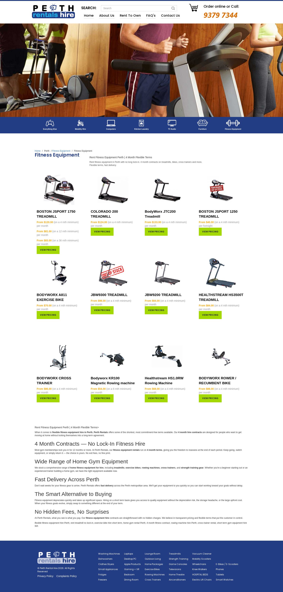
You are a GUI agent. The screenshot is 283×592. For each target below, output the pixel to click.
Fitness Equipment (233, 129)
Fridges (102, 574)
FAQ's (151, 15)
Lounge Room (152, 553)
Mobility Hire (80, 129)
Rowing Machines (155, 574)
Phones (220, 569)
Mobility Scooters (201, 558)
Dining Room (131, 579)
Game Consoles (178, 564)
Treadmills (175, 553)
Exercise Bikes (152, 569)
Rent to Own (130, 15)
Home (89, 15)
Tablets (220, 574)
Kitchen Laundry (141, 129)
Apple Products (132, 564)
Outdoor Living (153, 558)
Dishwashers (105, 558)
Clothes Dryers (106, 564)
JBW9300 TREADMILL (109, 295)
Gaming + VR (131, 569)
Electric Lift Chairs (202, 579)
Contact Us (170, 15)
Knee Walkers (199, 569)
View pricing (48, 249)
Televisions (175, 569)
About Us (106, 15)
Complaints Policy (66, 576)
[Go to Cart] (193, 8)
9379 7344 (221, 15)
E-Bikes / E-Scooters (227, 564)
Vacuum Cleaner (201, 553)
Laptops (128, 553)
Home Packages (154, 564)
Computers (111, 129)
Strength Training (178, 558)
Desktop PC (130, 558)
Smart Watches (224, 579)
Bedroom (129, 574)
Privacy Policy (45, 576)
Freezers (102, 579)
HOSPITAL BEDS (200, 574)
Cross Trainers (153, 579)
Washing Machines (109, 553)
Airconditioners (177, 579)
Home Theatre (176, 574)
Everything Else (50, 129)
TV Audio (172, 129)
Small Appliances (108, 569)
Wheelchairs (199, 564)
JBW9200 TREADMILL (163, 295)
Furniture (202, 129)
